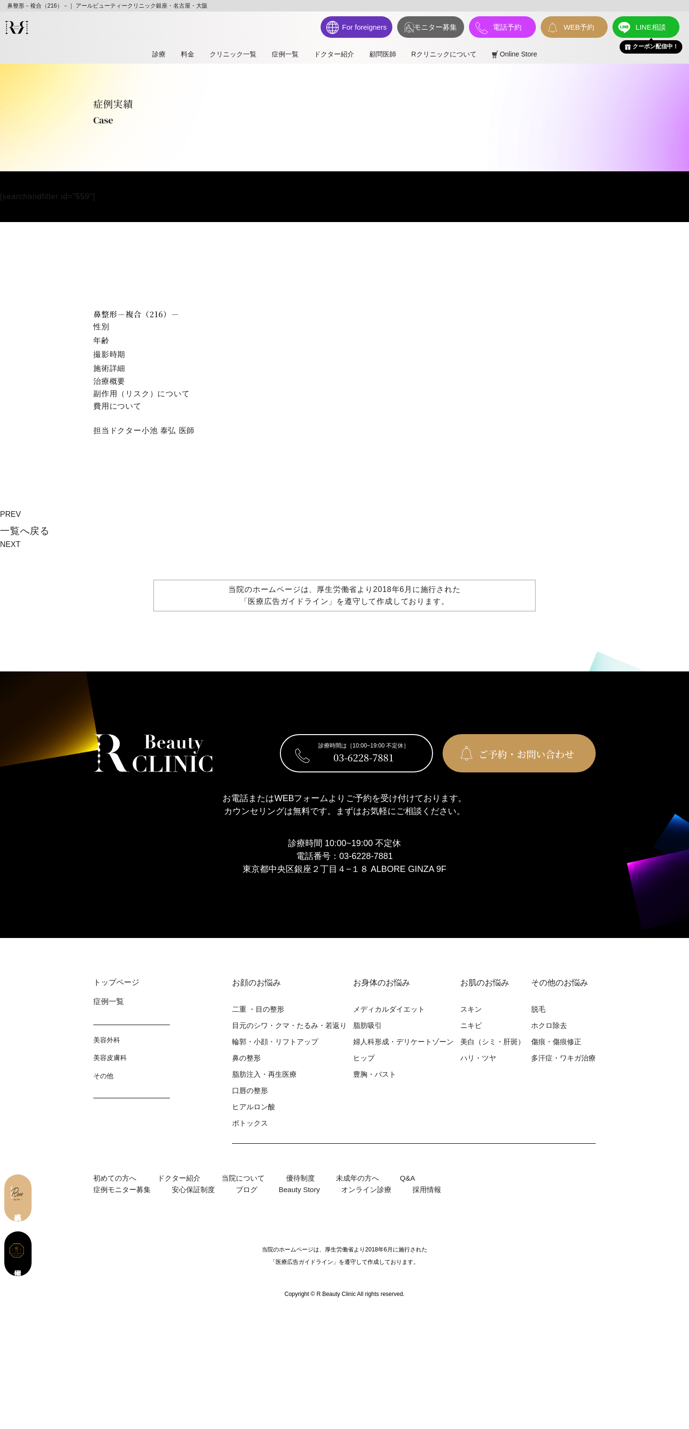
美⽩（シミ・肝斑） (492, 1042)
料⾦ (187, 54)
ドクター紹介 (334, 54)
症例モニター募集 (122, 1189)
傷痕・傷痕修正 (556, 1042)
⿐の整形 (246, 1058)
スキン (471, 1009)
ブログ (246, 1189)
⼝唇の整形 (250, 1090)
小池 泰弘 (159, 430)
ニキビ (471, 1025)
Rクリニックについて (444, 54)
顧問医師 (382, 54)
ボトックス (250, 1123)
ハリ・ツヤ (478, 1058)
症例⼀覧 (108, 1001)
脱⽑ (538, 1009)
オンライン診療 (366, 1189)
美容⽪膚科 (110, 1057)
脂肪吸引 (367, 1025)
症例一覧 (285, 54)
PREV (10, 514)
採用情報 (426, 1189)
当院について (243, 1178)
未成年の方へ (357, 1178)
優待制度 (300, 1178)
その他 (103, 1076)
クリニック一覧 (233, 54)
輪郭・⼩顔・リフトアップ (275, 1042)
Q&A (407, 1178)
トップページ (116, 982)
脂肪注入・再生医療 (264, 1074)
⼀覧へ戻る (25, 530)
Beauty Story (299, 1189)
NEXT (10, 544)
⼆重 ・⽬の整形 (258, 1009)
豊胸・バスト (374, 1074)
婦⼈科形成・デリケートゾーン (403, 1042)
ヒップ (364, 1058)
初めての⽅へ (114, 1178)
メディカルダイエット (389, 1009)
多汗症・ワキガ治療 (563, 1058)
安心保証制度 (193, 1189)
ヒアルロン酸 (253, 1107)
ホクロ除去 (549, 1025)
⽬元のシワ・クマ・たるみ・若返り (289, 1025)
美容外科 (106, 1040)
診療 (159, 54)
